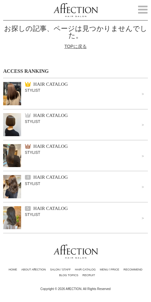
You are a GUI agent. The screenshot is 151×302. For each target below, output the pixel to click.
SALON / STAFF (60, 269)
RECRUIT (89, 275)
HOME (13, 269)
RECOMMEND (133, 269)
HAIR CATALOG (85, 269)
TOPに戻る (75, 46)
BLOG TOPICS (68, 275)
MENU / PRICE (109, 269)
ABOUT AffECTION (33, 269)
